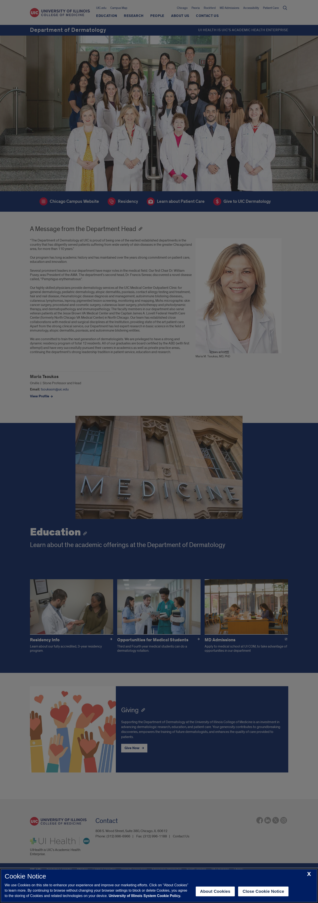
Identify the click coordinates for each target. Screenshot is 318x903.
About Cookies (215, 891)
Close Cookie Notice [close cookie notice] (263, 891)
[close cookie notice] (309, 874)
